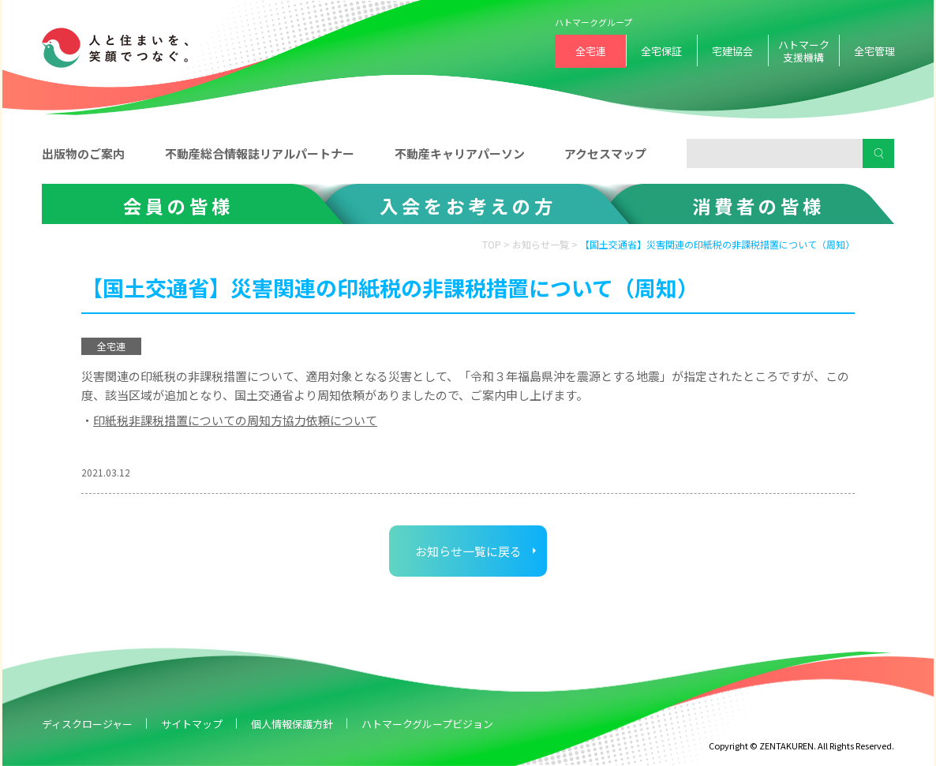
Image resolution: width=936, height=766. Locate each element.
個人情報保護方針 (292, 723)
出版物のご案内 (83, 153)
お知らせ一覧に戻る (468, 551)
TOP (491, 244)
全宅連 (590, 50)
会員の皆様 (178, 205)
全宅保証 (661, 50)
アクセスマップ (605, 153)
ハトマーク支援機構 (803, 51)
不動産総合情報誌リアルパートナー (259, 153)
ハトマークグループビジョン (427, 723)
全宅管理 (874, 50)
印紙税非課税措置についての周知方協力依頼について (235, 420)
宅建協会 (732, 50)
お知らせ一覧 (540, 244)
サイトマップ (192, 723)
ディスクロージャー (87, 723)
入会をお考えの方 (468, 205)
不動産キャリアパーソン (460, 153)
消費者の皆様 (758, 205)
